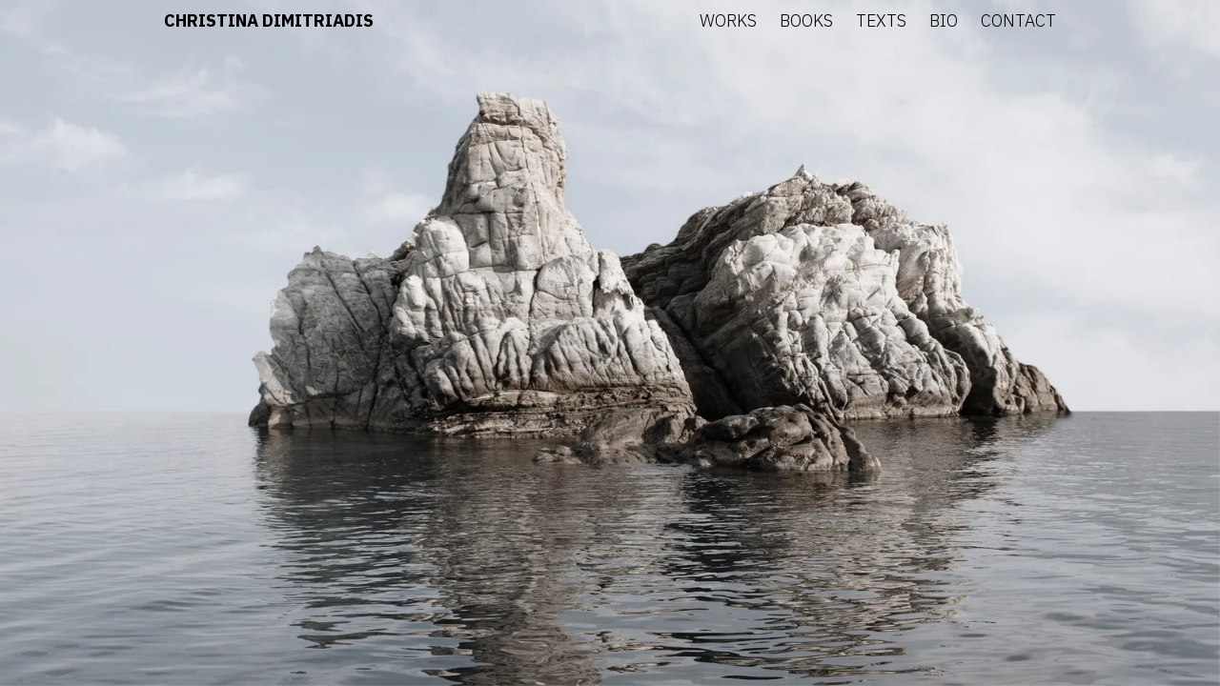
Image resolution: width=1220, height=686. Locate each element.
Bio (943, 20)
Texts (881, 20)
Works (728, 20)
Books (806, 20)
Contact (1018, 20)
